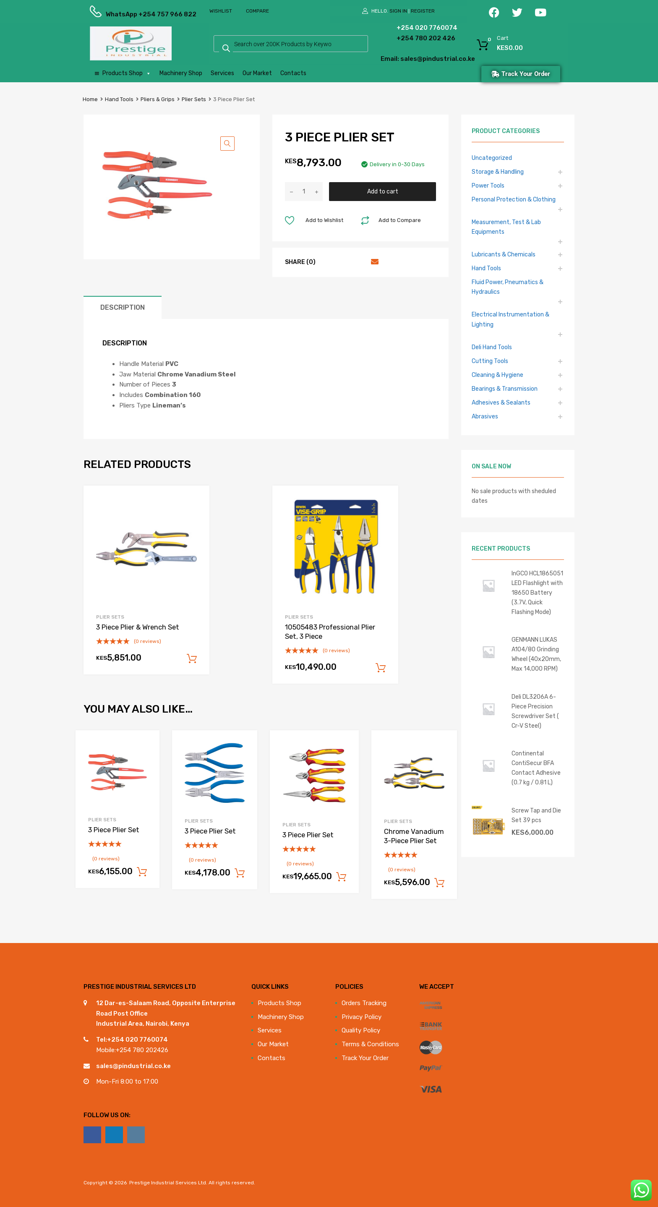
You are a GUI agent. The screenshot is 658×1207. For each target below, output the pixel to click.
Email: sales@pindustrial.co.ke (405, 59)
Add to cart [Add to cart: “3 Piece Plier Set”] (142, 872)
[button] (227, 143)
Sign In (398, 11)
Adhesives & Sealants (501, 402)
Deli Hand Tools (492, 347)
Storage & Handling (498, 171)
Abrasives (485, 416)
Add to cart (382, 191)
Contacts (293, 73)
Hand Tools (119, 99)
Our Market (257, 73)
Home (90, 99)
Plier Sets (194, 99)
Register (423, 11)
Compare (257, 11)
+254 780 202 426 (413, 38)
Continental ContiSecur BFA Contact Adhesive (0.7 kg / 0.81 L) (536, 768)
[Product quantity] (304, 191)
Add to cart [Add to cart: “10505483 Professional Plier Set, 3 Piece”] (381, 668)
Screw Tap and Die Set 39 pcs (536, 815)
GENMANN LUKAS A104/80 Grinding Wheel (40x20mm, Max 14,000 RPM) (536, 654)
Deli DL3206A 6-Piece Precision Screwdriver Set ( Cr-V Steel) (535, 711)
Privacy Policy (361, 1017)
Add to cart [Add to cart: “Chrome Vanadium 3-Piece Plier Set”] (439, 883)
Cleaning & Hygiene (497, 374)
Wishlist (220, 11)
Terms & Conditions (370, 1044)
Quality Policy (361, 1030)
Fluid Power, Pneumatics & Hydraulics (507, 287)
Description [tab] (122, 307)
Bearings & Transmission (505, 388)
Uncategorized (492, 157)
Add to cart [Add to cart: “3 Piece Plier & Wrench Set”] (192, 658)
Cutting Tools (490, 361)
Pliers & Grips (158, 99)
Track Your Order (365, 1058)
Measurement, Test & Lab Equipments (506, 227)
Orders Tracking (364, 1003)
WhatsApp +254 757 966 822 (126, 14)
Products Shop (126, 73)
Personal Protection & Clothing (514, 199)
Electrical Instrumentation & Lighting (510, 319)
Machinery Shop (180, 73)
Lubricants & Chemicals (503, 254)
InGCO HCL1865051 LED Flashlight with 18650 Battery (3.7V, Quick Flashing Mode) (537, 592)
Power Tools (488, 185)
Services (222, 73)
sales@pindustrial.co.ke (133, 1066)
